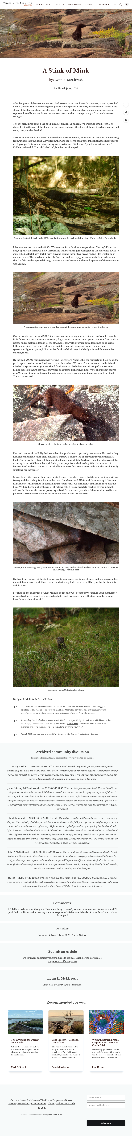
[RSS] (45, 1108)
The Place (104, 4)
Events (60, 4)
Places (74, 935)
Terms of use (57, 1114)
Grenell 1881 (72, 724)
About (51, 1103)
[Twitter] (126, 112)
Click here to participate (89, 958)
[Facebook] (126, 120)
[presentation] (106, 1115)
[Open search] (120, 4)
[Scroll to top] (126, 104)
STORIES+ (89, 4)
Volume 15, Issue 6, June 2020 (54, 935)
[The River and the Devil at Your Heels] (25, 1052)
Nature (82, 935)
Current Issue (44, 4)
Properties (58, 1100)
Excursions (24, 1103)
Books (68, 1100)
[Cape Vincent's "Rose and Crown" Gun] (66, 1052)
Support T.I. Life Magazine (62, 961)
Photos (12, 1103)
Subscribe (106, 1123)
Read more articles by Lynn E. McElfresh (62, 984)
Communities (38, 1103)
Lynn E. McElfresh (69, 80)
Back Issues (74, 4)
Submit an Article (65, 1103)
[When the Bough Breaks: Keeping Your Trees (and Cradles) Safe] (106, 1052)
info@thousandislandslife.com (80, 912)
